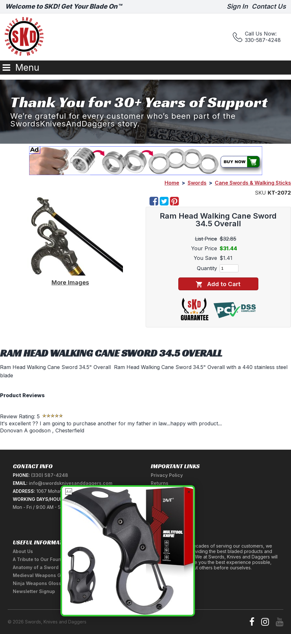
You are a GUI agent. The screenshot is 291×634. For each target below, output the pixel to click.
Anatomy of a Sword (36, 567)
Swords (197, 183)
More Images (70, 282)
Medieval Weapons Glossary (45, 575)
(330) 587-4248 (49, 475)
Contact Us (269, 6)
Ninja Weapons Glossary (41, 583)
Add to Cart (218, 284)
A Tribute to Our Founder (41, 559)
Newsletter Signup (34, 591)
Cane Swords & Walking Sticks (253, 183)
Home (172, 183)
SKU (260, 192)
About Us (23, 551)
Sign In (237, 6)
